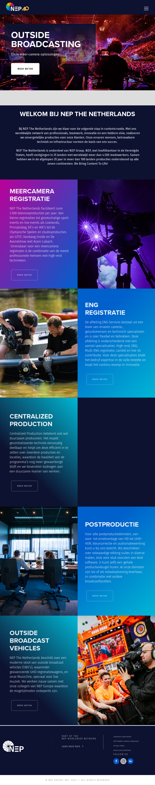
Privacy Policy (118, 746)
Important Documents (122, 737)
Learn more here (71, 746)
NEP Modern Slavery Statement (126, 741)
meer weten (25, 69)
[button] (145, 8)
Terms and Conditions (122, 750)
